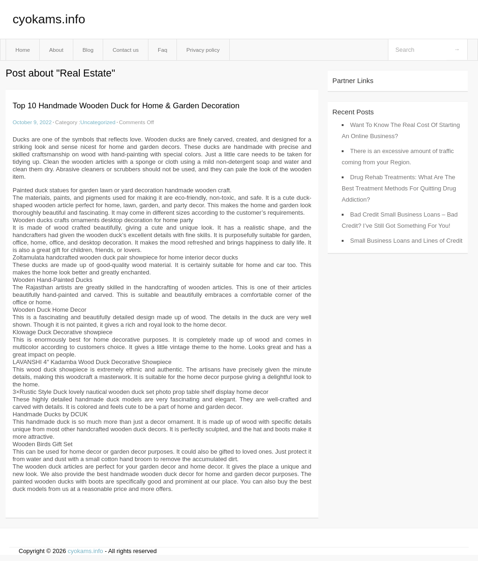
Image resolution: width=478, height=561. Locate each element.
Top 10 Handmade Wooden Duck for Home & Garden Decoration (126, 105)
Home (22, 50)
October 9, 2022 (32, 122)
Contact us (125, 50)
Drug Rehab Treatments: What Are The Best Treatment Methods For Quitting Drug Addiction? (399, 188)
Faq (162, 50)
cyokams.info (49, 19)
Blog (88, 50)
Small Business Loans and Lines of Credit (406, 240)
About (56, 50)
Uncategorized (97, 122)
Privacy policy (202, 50)
